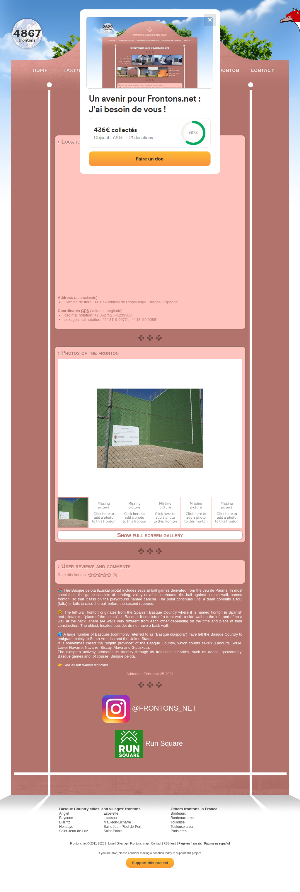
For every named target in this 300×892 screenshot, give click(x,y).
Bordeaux (178, 813)
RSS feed (169, 843)
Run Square (150, 743)
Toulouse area (181, 827)
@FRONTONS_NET (150, 708)
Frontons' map (139, 843)
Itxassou (110, 818)
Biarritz (64, 822)
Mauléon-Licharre (117, 822)
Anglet (64, 813)
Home (40, 70)
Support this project (150, 863)
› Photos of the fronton (88, 353)
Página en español (217, 843)
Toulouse (178, 822)
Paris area (179, 831)
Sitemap (122, 843)
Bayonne (66, 818)
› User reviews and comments (94, 566)
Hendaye (66, 827)
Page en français (190, 843)
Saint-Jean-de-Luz (73, 831)
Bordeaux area (182, 818)
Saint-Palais (113, 831)
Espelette (111, 813)
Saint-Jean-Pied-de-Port (123, 827)
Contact (261, 70)
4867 (27, 33)
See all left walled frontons (86, 665)
